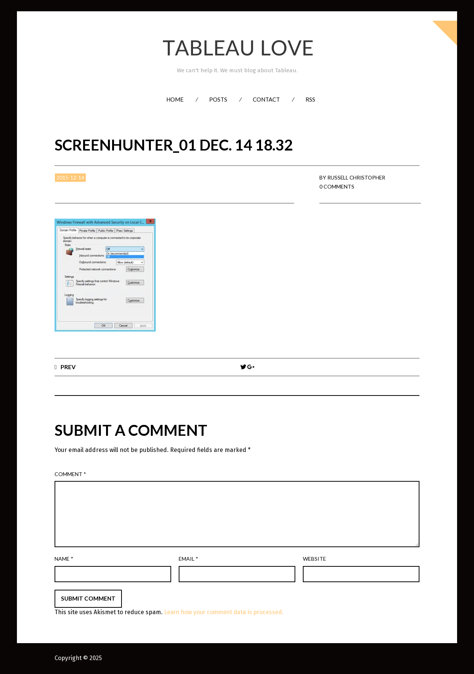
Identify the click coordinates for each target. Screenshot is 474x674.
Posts (218, 99)
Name (64, 559)
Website (314, 559)
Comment (70, 474)
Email (188, 559)
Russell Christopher (357, 177)
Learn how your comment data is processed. (225, 612)
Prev (68, 366)
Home (175, 99)
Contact (266, 99)
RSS (310, 99)
